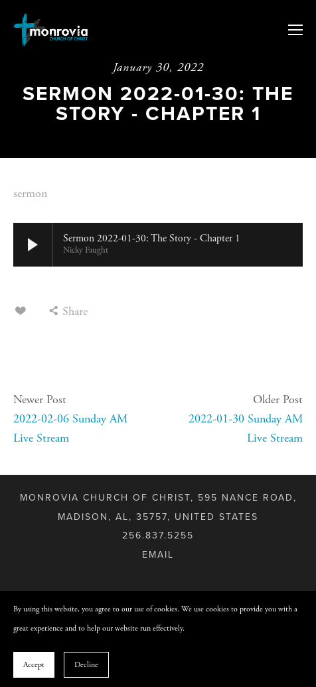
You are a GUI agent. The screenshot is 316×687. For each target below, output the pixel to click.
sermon (30, 193)
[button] (33, 245)
